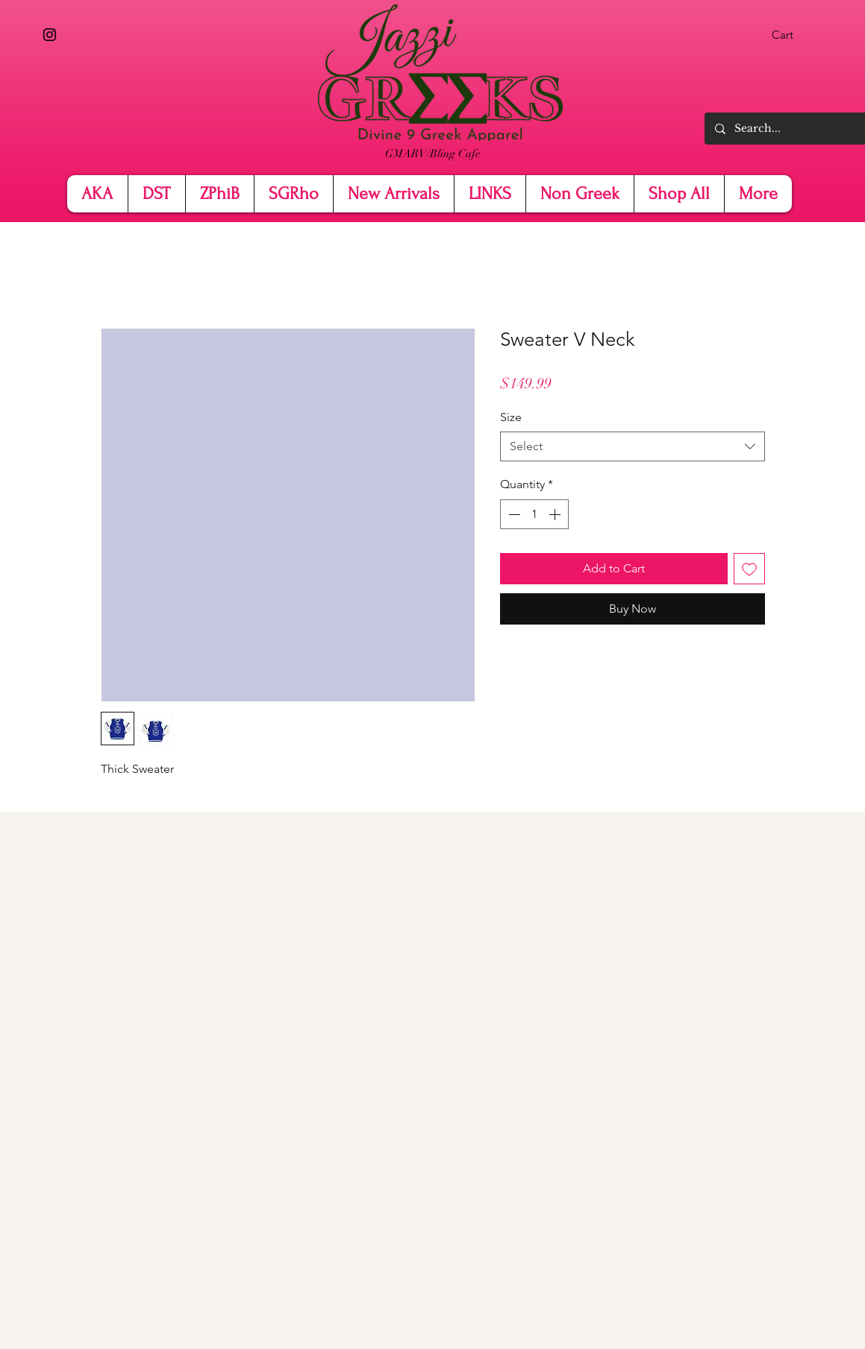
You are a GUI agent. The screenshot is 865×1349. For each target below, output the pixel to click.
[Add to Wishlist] (749, 568)
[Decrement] (512, 514)
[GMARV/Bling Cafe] (432, 154)
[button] (792, 35)
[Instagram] (49, 34)
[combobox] (632, 446)
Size (511, 417)
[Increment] (556, 514)
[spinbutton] (534, 514)
